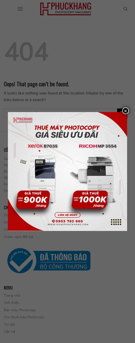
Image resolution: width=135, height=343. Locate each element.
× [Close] (125, 110)
